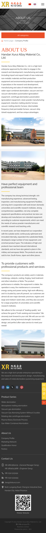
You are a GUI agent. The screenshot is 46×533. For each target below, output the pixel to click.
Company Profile (7, 438)
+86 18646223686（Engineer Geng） (19, 468)
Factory (4, 449)
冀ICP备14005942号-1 (23, 524)
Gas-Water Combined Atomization (14, 423)
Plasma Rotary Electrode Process (14, 420)
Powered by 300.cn (20, 529)
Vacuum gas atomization (11, 409)
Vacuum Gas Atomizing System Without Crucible (20, 413)
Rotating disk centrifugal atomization (15, 416)
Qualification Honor (8, 445)
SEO (30, 529)
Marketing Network (8, 442)
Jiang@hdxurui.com (12, 482)
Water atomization (8, 402)
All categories (22, 35)
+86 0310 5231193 (11, 478)
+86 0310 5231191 (11, 473)
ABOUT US (23, 18)
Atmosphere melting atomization (14, 406)
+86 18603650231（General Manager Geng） (22, 465)
